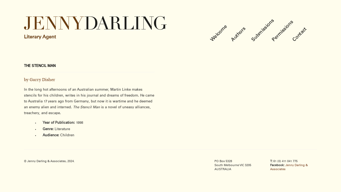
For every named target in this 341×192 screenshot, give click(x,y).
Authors (238, 34)
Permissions (282, 30)
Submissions (263, 30)
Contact (300, 34)
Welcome (219, 33)
